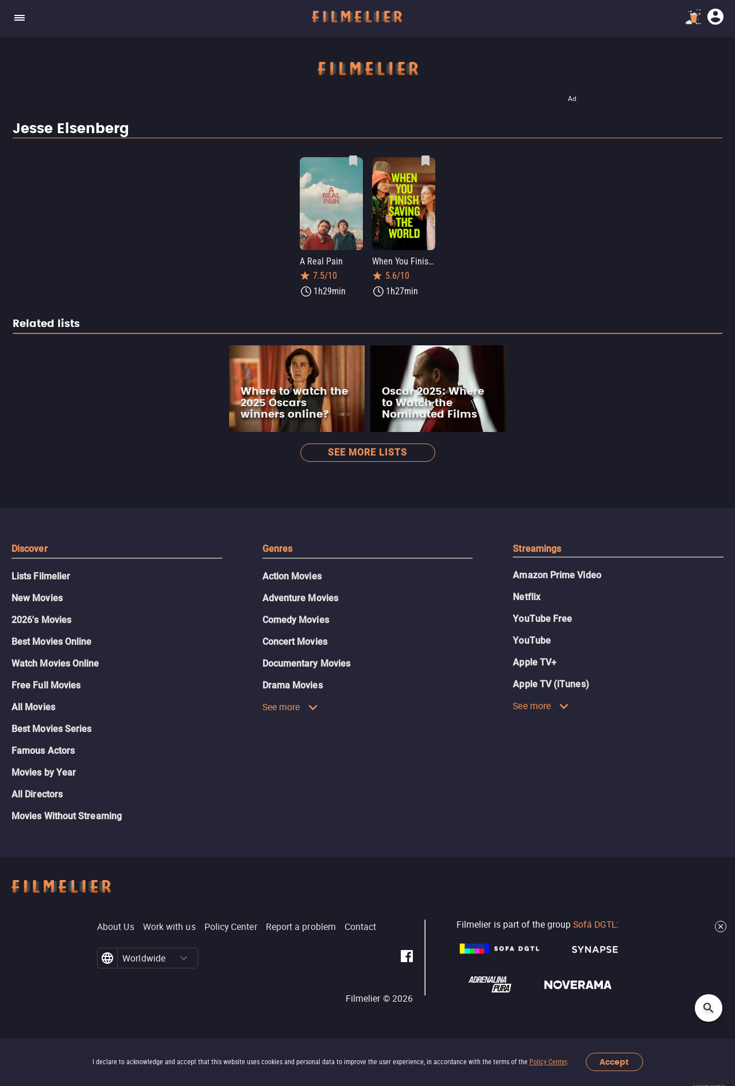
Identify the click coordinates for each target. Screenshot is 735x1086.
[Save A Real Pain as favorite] (353, 161)
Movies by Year (43, 772)
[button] (184, 958)
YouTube (532, 640)
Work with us (169, 926)
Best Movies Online (51, 641)
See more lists (367, 452)
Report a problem (301, 926)
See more (290, 707)
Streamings (537, 548)
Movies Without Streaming (66, 816)
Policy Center (548, 1062)
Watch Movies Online (55, 663)
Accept (614, 1062)
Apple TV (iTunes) (551, 684)
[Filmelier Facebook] (407, 958)
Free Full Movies (45, 685)
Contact (361, 926)
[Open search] (708, 1008)
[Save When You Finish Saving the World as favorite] (425, 161)
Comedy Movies (295, 619)
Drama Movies (292, 685)
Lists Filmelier (40, 576)
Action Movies (292, 576)
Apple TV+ (534, 662)
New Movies (37, 598)
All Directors (37, 794)
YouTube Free (542, 618)
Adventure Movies (300, 598)
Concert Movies (294, 641)
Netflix (526, 596)
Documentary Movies (306, 663)
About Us (115, 926)
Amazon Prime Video (557, 575)
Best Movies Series (51, 728)
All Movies (33, 707)
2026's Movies (41, 619)
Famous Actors (43, 750)
